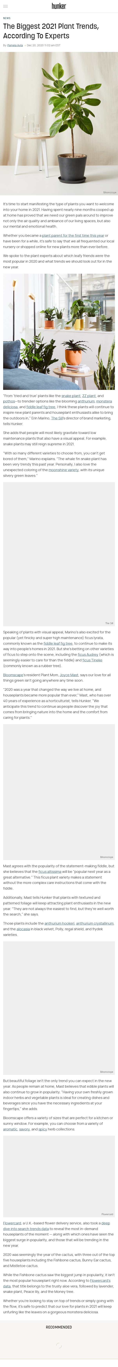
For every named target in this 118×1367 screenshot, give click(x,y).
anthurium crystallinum (95, 923)
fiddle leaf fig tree (40, 407)
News (6, 18)
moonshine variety (64, 470)
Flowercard (12, 1223)
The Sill (57, 418)
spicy (42, 1129)
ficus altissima (49, 872)
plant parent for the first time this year (73, 236)
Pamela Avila (15, 45)
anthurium (86, 401)
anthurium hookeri (59, 923)
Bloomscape (13, 675)
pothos (9, 401)
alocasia (23, 929)
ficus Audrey (88, 655)
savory (24, 1129)
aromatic (10, 1129)
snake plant (71, 396)
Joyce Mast (69, 675)
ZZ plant (89, 396)
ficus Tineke (92, 660)
